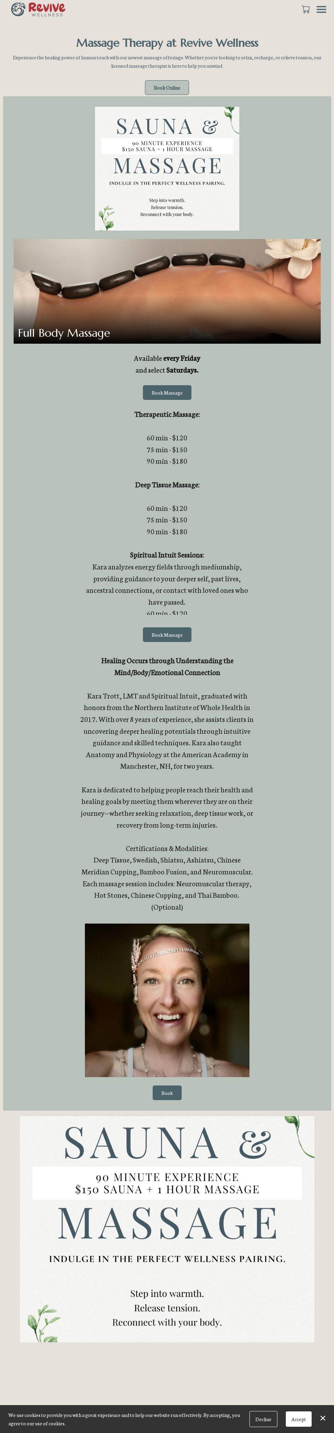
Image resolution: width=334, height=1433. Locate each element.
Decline (263, 1419)
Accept (298, 1419)
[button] (306, 9)
